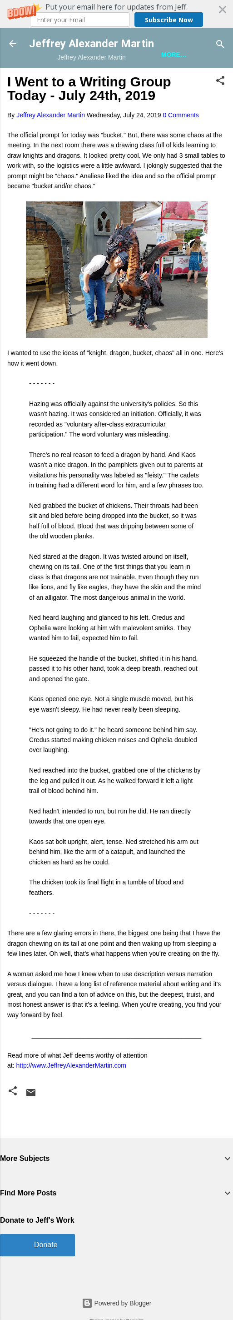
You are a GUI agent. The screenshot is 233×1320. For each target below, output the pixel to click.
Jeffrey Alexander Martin (91, 43)
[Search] (220, 45)
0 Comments (180, 115)
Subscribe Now (169, 19)
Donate (46, 1245)
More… (174, 54)
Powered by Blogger (117, 1303)
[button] (116, 14)
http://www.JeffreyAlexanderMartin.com (71, 1065)
